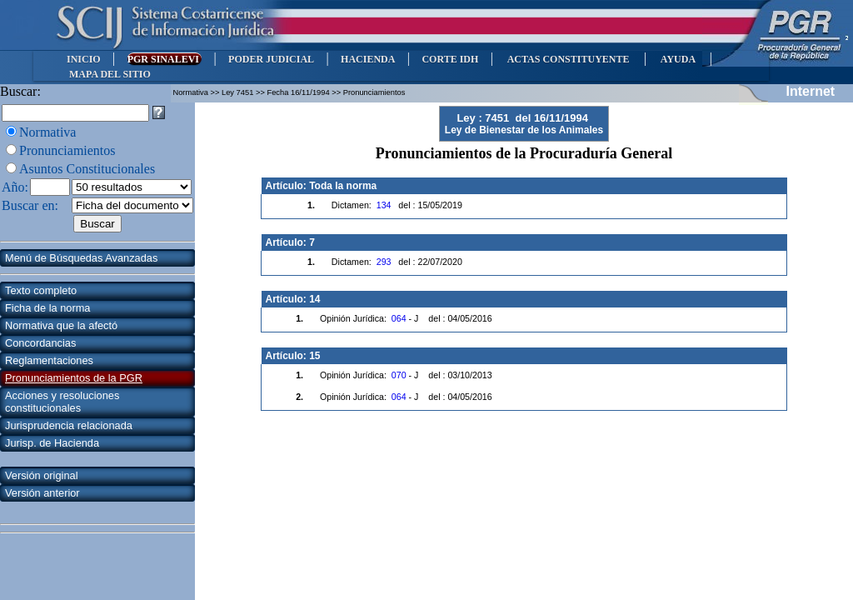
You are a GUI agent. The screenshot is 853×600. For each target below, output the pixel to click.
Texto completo (41, 290)
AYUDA (677, 59)
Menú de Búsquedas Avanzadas (81, 258)
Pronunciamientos (67, 150)
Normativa (47, 132)
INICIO (84, 59)
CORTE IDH (450, 59)
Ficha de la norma (47, 308)
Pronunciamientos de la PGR (73, 378)
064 (399, 318)
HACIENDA (368, 59)
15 (314, 356)
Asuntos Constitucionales (87, 169)
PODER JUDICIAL (271, 59)
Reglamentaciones (49, 360)
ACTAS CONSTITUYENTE (568, 59)
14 (314, 299)
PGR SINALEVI (164, 59)
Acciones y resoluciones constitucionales (62, 401)
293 (384, 262)
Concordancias (40, 343)
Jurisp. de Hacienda (52, 443)
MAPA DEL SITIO (110, 74)
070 (399, 375)
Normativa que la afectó (61, 325)
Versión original (41, 475)
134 (384, 205)
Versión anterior (42, 493)
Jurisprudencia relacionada (68, 425)
